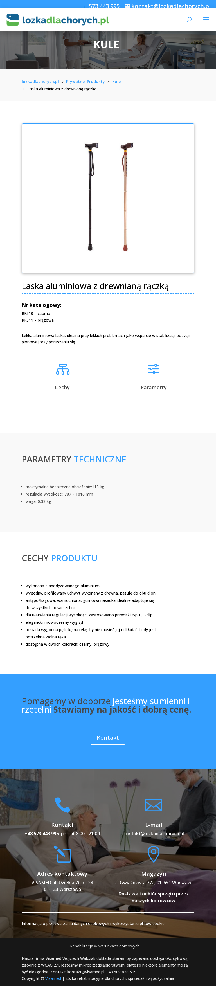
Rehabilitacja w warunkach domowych (105, 946)
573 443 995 (104, 6)
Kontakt (108, 737)
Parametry (154, 387)
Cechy (62, 387)
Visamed (53, 978)
